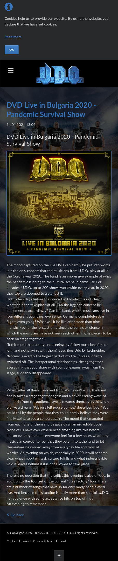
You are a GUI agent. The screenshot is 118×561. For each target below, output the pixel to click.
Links (25, 541)
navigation (10, 70)
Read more (13, 37)
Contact (11, 541)
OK (11, 49)
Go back (17, 515)
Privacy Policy (42, 541)
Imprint (61, 541)
